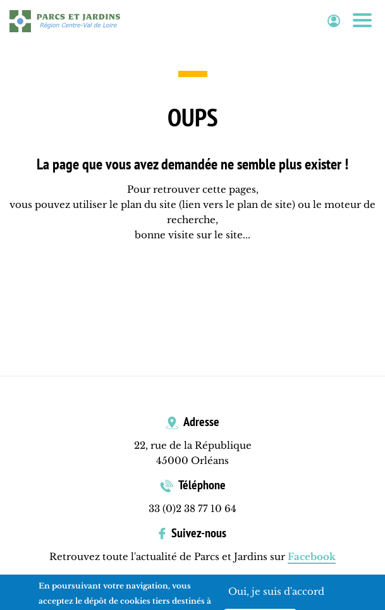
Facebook (312, 557)
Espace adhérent (334, 21)
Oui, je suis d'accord (276, 593)
